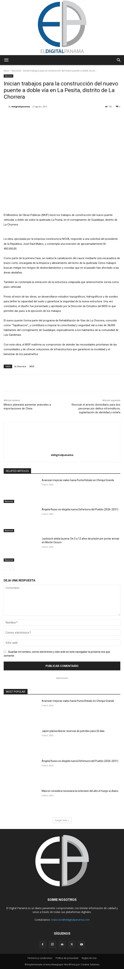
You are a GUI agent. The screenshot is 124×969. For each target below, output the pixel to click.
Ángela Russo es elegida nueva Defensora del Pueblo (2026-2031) (80, 509)
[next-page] (12, 567)
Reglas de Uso (89, 958)
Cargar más (62, 820)
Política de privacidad (67, 958)
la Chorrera (20, 366)
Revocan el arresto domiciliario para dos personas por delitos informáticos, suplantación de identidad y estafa (96, 408)
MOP (32, 366)
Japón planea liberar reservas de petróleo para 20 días (73, 731)
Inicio (6, 70)
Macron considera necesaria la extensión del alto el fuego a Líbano (80, 790)
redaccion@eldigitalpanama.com (70, 919)
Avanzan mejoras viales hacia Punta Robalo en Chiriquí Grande (78, 480)
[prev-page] (6, 567)
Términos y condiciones (39, 958)
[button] (6, 60)
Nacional (16, 70)
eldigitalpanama (20, 106)
